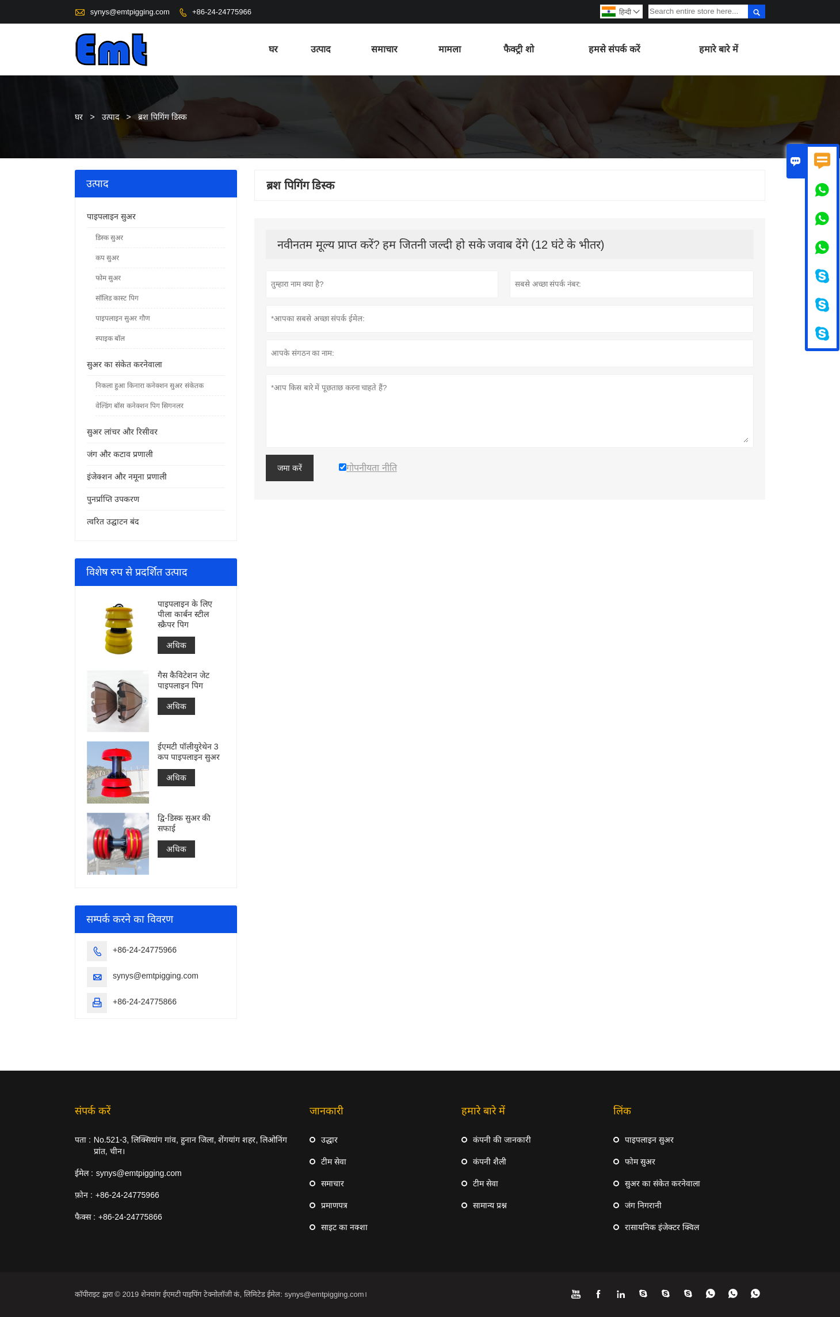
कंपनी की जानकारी (502, 1139)
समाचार (384, 49)
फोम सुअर (108, 278)
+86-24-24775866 (145, 1001)
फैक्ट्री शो (518, 49)
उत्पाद (321, 49)
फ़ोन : (84, 1195)
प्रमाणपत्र (334, 1205)
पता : (83, 1139)
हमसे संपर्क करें (614, 49)
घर (273, 49)
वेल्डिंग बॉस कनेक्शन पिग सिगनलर (140, 406)
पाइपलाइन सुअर (111, 216)
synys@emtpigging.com (130, 11)
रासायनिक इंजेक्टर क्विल (662, 1227)
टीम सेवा (333, 1161)
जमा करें (289, 468)
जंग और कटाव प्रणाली (120, 454)
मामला (449, 49)
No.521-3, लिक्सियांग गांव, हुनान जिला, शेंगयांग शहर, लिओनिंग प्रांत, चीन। (190, 1145)
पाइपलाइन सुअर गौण (123, 318)
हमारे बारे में (719, 49)
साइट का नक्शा (344, 1227)
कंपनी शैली (489, 1161)
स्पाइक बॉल (110, 338)
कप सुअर (107, 258)
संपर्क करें (92, 1111)
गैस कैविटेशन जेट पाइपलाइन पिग (183, 680)
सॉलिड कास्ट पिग (117, 298)
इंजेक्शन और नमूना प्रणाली (127, 476)
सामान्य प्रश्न (490, 1205)
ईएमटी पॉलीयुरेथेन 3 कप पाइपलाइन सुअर (189, 752)
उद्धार (329, 1139)
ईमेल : (84, 1173)
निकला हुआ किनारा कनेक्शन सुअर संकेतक (150, 386)
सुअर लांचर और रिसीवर (122, 431)
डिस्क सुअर (109, 238)
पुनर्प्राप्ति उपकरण (113, 499)
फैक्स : (85, 1216)
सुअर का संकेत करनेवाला (124, 364)
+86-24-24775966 (221, 11)
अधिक (176, 645)
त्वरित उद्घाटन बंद (113, 521)
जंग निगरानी (643, 1205)
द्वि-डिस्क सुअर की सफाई (184, 823)
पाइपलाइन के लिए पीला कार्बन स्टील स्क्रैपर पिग (185, 614)
